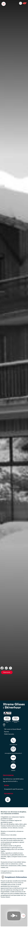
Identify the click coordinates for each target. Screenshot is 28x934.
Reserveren (6, 672)
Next (23, 915)
